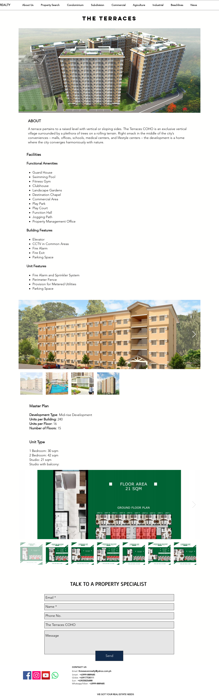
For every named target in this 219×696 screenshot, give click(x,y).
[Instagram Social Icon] (36, 675)
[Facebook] (27, 675)
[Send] (109, 656)
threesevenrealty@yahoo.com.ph (95, 671)
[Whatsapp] (55, 675)
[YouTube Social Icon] (46, 675)
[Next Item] (194, 334)
